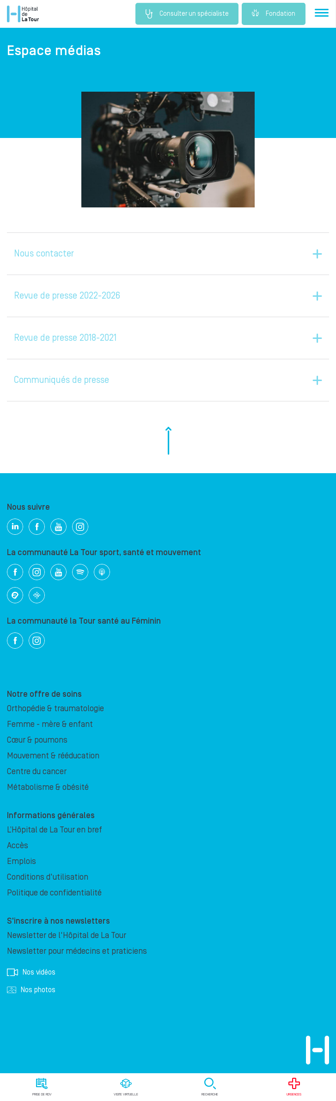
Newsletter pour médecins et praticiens (77, 951)
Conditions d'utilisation (47, 877)
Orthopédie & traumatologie (55, 708)
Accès (17, 846)
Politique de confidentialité (54, 893)
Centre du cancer (37, 771)
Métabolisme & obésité (48, 787)
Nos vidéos (31, 972)
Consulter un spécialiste (184, 14)
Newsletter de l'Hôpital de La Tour (66, 935)
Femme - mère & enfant (50, 724)
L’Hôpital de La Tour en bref (54, 830)
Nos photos (31, 990)
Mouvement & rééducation (53, 756)
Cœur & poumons (37, 740)
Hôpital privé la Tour (23, 14)
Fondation (273, 14)
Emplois (21, 861)
